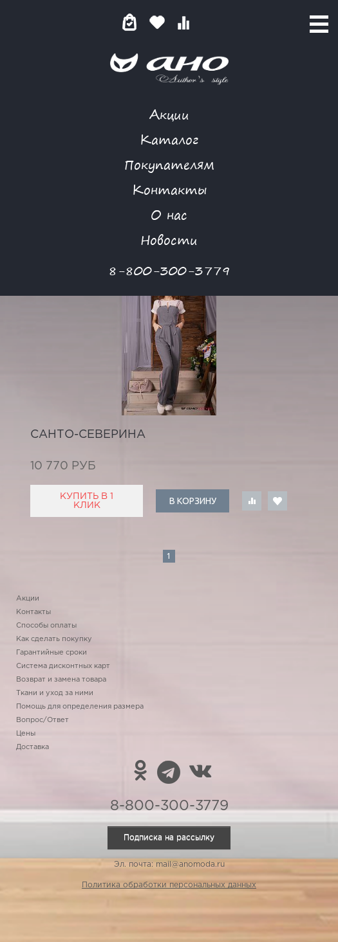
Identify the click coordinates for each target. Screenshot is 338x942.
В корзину (192, 501)
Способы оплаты (46, 625)
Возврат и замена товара (61, 679)
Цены (25, 733)
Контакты (169, 189)
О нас (169, 214)
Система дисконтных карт (63, 666)
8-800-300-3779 (169, 270)
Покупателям (169, 164)
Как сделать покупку (54, 639)
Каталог (169, 139)
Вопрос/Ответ (42, 720)
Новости (169, 239)
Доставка (32, 747)
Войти (209, 22)
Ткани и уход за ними (54, 693)
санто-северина (88, 435)
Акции (169, 114)
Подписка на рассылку (169, 837)
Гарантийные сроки (51, 652)
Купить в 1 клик (86, 501)
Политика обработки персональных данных (169, 885)
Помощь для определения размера (80, 706)
